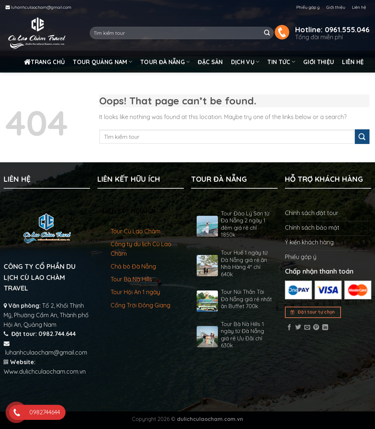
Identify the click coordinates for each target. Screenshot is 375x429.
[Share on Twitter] (298, 327)
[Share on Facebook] (289, 327)
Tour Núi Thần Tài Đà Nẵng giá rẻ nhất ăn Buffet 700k (246, 299)
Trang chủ (44, 62)
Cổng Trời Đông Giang (140, 305)
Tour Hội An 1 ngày (135, 292)
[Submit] (267, 33)
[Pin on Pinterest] (316, 327)
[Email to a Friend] (307, 327)
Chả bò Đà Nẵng (133, 266)
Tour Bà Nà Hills (131, 279)
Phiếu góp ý (308, 7)
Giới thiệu (335, 7)
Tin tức (281, 62)
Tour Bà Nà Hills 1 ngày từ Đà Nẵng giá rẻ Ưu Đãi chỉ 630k (242, 335)
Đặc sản (210, 62)
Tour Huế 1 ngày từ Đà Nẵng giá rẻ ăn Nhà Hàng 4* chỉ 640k (244, 263)
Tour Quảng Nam (102, 62)
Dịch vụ (245, 62)
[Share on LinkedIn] (325, 327)
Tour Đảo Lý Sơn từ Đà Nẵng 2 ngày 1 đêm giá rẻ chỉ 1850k (245, 224)
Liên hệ (359, 7)
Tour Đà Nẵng (165, 62)
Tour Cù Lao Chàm (135, 231)
